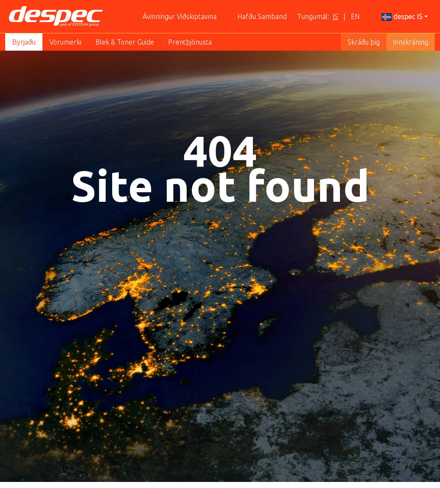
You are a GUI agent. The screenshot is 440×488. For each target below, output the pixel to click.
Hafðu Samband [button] (262, 16)
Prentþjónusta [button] (190, 42)
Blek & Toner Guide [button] (124, 42)
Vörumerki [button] (65, 42)
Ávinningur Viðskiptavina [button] (179, 16)
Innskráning (410, 42)
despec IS (402, 17)
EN (355, 16)
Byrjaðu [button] (24, 42)
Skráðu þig (363, 42)
